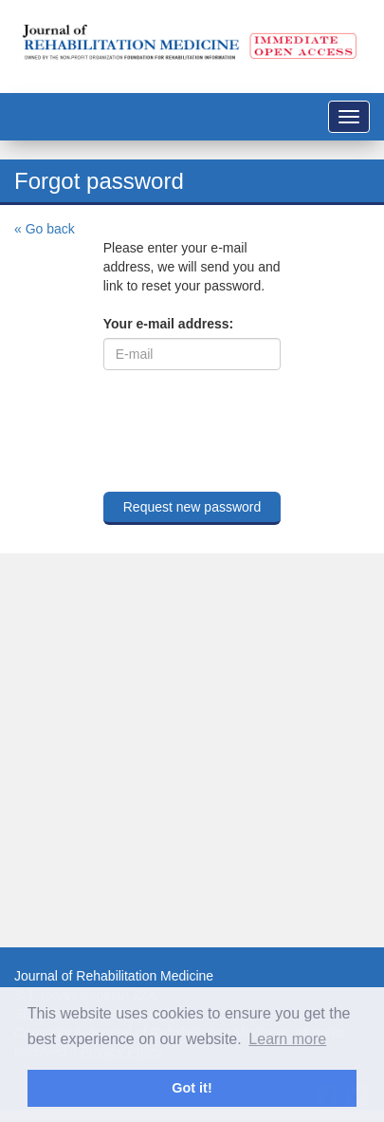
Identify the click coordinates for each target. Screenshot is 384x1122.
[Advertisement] (178, 750)
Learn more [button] (287, 1039)
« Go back (44, 228)
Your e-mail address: (168, 323)
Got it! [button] (191, 1087)
